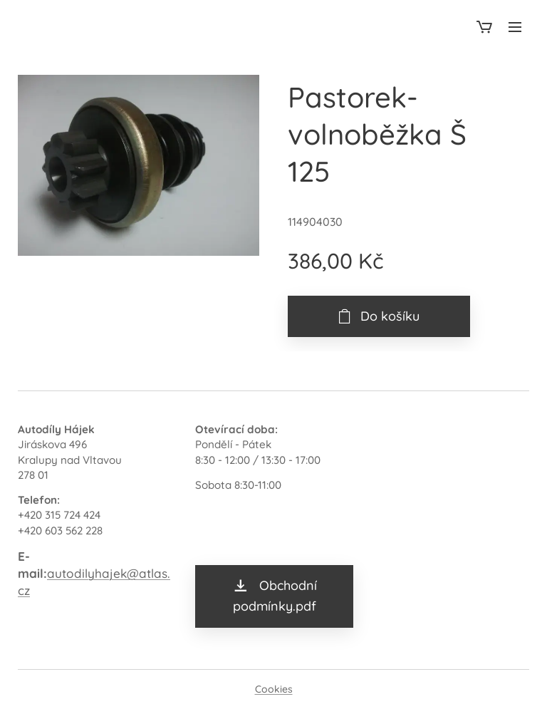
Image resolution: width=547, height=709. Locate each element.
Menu (515, 27)
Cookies (274, 689)
